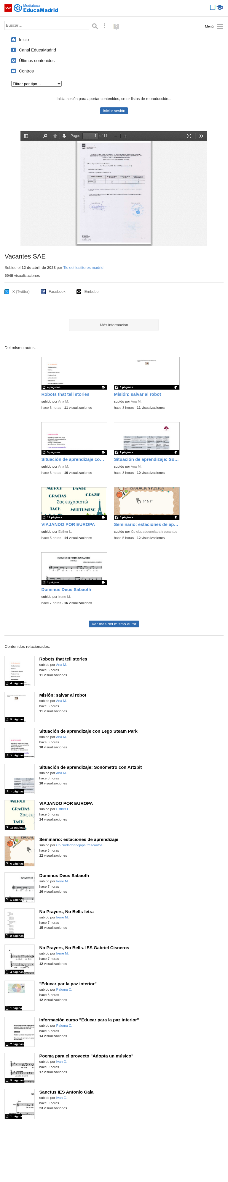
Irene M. (64, 596)
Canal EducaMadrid (37, 50)
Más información (114, 325)
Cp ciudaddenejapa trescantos (154, 531)
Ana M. (63, 401)
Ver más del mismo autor (114, 624)
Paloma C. (64, 989)
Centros (26, 71)
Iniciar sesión (114, 111)
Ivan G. (61, 1061)
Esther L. (65, 531)
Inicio (24, 39)
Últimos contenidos (37, 60)
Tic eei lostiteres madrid (83, 267)
